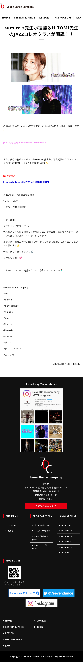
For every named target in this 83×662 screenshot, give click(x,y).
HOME (6, 17)
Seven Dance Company (37, 656)
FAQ (78, 17)
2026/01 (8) (66, 552)
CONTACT (13, 525)
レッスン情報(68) (42, 531)
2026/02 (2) (66, 547)
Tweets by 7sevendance (41, 384)
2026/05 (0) (66, 531)
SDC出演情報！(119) (40, 538)
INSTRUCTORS (62, 17)
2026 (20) (66, 525)
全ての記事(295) (42, 525)
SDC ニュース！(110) (40, 547)
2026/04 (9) (66, 536)
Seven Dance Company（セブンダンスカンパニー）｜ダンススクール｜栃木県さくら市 (17, 7)
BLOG (10, 531)
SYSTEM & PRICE (24, 17)
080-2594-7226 (50, 491)
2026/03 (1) (66, 541)
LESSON (44, 17)
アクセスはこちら (45, 505)
